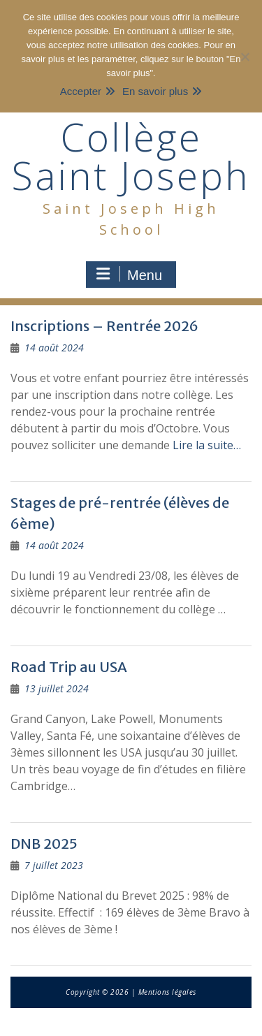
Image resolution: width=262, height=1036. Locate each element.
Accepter (80, 91)
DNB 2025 (44, 843)
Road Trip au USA (68, 667)
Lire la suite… (207, 445)
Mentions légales (167, 992)
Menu (129, 274)
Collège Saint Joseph (131, 155)
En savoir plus (155, 91)
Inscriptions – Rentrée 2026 (104, 326)
